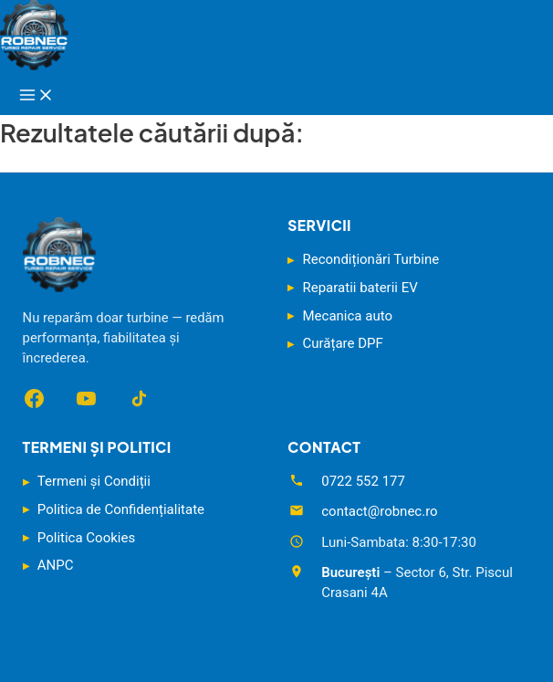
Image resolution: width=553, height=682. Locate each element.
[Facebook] (34, 398)
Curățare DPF (343, 343)
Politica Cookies (86, 538)
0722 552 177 (363, 481)
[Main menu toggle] (36, 96)
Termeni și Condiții (94, 481)
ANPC (55, 565)
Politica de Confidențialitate (120, 509)
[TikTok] (138, 398)
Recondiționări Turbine (371, 259)
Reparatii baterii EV (360, 287)
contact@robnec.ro (379, 511)
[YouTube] (86, 398)
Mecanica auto (347, 316)
